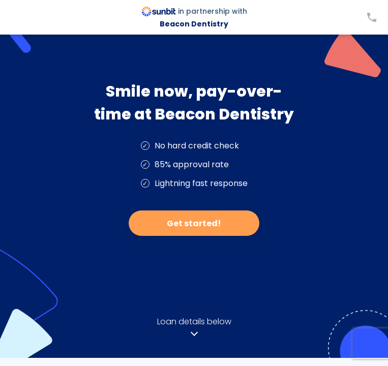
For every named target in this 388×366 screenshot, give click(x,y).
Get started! (194, 223)
